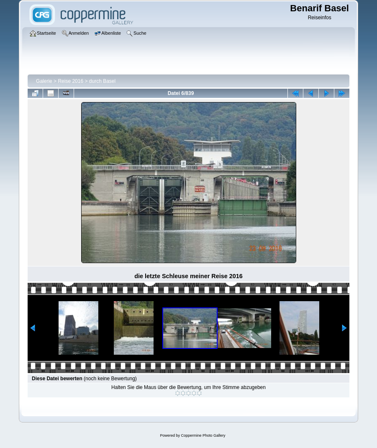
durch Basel (102, 81)
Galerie (44, 81)
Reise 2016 (70, 81)
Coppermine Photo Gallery (203, 435)
